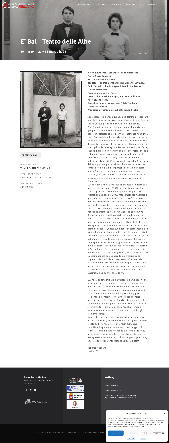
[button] (164, 413)
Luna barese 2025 (113, 385)
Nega (132, 433)
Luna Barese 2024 (113, 390)
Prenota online (29, 155)
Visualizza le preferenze (153, 433)
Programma (83, 4)
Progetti (130, 4)
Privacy (143, 439)
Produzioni (116, 4)
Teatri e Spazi (100, 4)
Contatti (151, 4)
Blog (141, 4)
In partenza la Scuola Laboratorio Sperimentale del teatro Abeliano (120, 396)
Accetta (115, 433)
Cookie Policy (131, 439)
